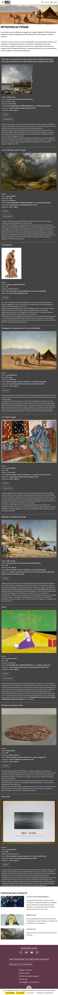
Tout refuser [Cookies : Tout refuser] (20, 993)
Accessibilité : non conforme (29, 982)
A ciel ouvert (31, 929)
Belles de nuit (31, 915)
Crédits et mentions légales (29, 976)
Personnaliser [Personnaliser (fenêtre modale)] (30, 993)
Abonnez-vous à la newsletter (21, 964)
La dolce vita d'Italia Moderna (37, 897)
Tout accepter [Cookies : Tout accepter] (10, 993)
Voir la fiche (7, 119)
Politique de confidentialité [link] (45, 993)
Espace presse (24, 973)
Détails (5, 114)
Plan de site (23, 979)
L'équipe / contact (25, 970)
